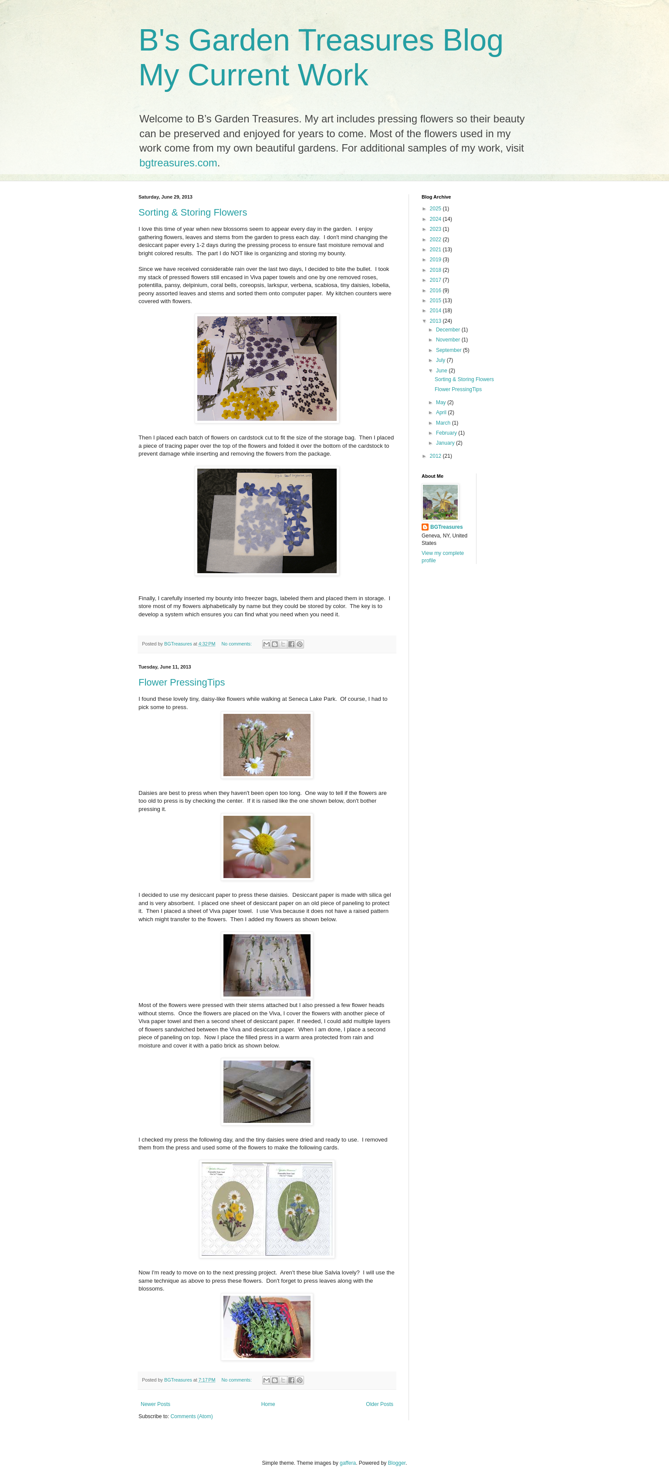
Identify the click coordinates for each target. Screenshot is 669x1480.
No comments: (237, 643)
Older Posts (379, 1404)
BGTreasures (446, 527)
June (442, 371)
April (442, 412)
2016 (436, 290)
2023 (436, 229)
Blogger (397, 1463)
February (447, 433)
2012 (436, 456)
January (446, 443)
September (449, 350)
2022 (436, 240)
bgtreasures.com (178, 163)
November (449, 340)
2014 (436, 310)
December (449, 330)
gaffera (348, 1463)
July (441, 360)
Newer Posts (155, 1404)
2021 (436, 250)
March (444, 423)
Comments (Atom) (191, 1416)
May (441, 402)
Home (268, 1404)
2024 (436, 219)
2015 (436, 300)
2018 (436, 270)
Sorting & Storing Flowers (193, 212)
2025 (436, 209)
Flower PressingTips (182, 682)
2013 (436, 321)
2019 (436, 260)
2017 (436, 280)
